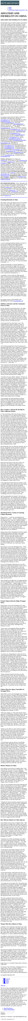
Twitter (6, 980)
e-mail (6, 983)
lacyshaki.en (4, 163)
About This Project (8, 1008)
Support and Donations (9, 1009)
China (10, 8)
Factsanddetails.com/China (15, 138)
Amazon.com (8, 187)
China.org (13, 172)
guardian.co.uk (11, 161)
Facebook (7, 978)
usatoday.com (4, 160)
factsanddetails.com (5, 119)
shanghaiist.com (22, 176)
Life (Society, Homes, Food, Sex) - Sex (18, 10)
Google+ (6, 981)
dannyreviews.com (5, 175)
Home (10, 7)
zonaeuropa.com (23, 160)
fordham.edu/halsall (5, 179)
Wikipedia (6, 176)
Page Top (3, 985)
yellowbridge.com (5, 174)
